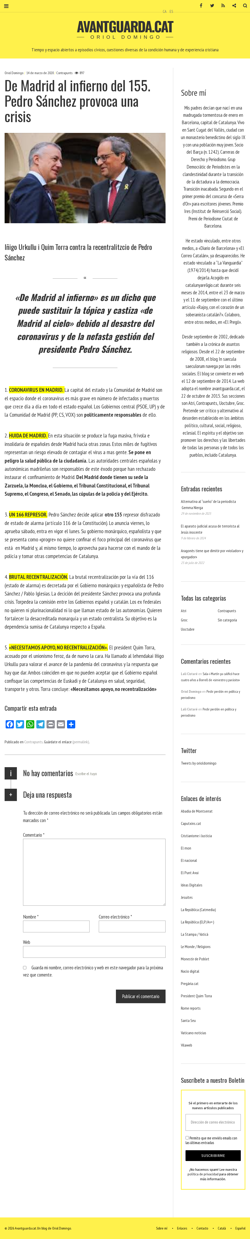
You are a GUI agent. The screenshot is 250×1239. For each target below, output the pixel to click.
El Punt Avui (190, 872)
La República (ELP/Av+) (197, 921)
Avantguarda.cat (125, 26)
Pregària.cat (190, 983)
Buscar (242, 5)
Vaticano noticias (193, 1032)
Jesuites (187, 897)
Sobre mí (161, 1228)
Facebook (198, 5)
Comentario (34, 835)
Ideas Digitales (191, 884)
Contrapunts (64, 73)
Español (240, 1228)
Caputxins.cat (191, 823)
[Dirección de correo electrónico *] (213, 1122)
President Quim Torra (196, 995)
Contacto (202, 1228)
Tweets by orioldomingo (198, 763)
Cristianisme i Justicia (196, 835)
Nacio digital (190, 971)
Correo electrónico (115, 916)
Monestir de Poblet (195, 958)
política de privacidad (203, 1174)
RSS (220, 5)
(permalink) (80, 741)
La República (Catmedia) (198, 909)
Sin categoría (227, 619)
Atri (183, 610)
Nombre (31, 916)
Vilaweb (186, 1045)
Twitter (209, 5)
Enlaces (182, 1228)
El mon (186, 848)
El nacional (189, 860)
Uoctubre (187, 629)
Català (222, 1228)
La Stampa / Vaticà (194, 934)
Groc (184, 619)
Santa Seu (188, 1020)
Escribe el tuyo (86, 773)
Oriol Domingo (14, 73)
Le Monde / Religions (196, 946)
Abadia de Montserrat (197, 811)
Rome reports (191, 1008)
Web (26, 942)
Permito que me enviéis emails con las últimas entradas (211, 1140)
